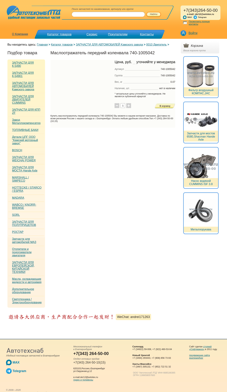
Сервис (92, 34)
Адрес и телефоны (83, 379)
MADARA (18, 197)
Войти (193, 33)
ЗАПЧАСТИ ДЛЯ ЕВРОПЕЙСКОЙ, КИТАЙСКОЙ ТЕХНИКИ (23, 267)
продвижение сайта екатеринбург (199, 356)
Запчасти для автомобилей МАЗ (24, 240)
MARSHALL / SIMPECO (20, 179)
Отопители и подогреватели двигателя (22, 252)
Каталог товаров (59, 34)
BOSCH (17, 150)
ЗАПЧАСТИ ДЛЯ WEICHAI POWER (24, 159)
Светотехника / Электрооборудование (27, 301)
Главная (42, 44)
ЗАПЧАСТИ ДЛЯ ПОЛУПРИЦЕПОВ (24, 223)
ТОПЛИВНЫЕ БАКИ (25, 129)
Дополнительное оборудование (23, 291)
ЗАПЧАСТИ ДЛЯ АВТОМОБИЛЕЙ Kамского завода (109, 44)
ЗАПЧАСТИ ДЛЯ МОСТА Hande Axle (24, 169)
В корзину (165, 106)
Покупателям (117, 34)
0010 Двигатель (156, 44)
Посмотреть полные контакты (199, 22)
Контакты (147, 34)
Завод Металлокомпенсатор (26, 121)
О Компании (20, 34)
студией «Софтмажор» (200, 348)
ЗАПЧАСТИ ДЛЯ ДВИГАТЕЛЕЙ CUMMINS (23, 99)
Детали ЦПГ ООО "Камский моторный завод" (25, 140)
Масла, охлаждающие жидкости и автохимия (26, 280)
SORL (16, 214)
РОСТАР (17, 231)
